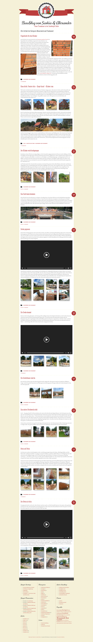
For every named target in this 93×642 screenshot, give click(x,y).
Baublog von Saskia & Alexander (46, 23)
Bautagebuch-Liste (62, 589)
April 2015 (24, 626)
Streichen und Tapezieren (45, 614)
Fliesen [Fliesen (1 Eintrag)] (70, 611)
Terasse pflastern (25, 591)
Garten (42, 599)
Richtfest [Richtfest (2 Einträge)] (59, 621)
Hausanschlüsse (43, 603)
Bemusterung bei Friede (42, 39)
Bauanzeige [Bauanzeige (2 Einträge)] (59, 610)
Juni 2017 (24, 621)
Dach (24, 143)
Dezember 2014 (25, 630)
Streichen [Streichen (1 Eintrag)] (70, 623)
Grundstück (43, 602)
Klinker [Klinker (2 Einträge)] (63, 616)
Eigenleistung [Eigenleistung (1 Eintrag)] (66, 611)
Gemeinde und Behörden (45, 600)
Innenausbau (43, 608)
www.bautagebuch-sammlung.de (64, 593)
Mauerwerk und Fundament (29, 79)
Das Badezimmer (30, 600)
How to (42, 606)
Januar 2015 (25, 629)
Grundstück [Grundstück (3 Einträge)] (65, 613)
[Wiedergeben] (22, 268)
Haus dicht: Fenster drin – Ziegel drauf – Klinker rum (37, 86)
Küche (42, 609)
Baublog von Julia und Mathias (64, 587)
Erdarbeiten (43, 594)
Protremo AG (61, 603)
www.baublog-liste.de (62, 591)
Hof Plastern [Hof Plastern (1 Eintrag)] (65, 614)
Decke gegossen (25, 229)
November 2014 (25, 632)
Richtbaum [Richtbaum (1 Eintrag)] (67, 620)
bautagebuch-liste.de (62, 590)
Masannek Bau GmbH (62, 602)
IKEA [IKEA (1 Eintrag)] (69, 614)
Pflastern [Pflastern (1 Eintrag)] (63, 620)
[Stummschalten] (68, 268)
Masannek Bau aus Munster (45, 626)
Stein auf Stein (25, 448)
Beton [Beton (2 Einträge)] (68, 610)
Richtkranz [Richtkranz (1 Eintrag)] (62, 621)
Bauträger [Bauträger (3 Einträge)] (64, 610)
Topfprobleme (25, 590)
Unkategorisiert (43, 616)
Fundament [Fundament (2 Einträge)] (59, 613)
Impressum (43, 624)
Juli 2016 (24, 623)
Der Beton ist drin (26, 501)
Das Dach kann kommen (28, 194)
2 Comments (23, 81)
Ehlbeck (42, 593)
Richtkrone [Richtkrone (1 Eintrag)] (66, 621)
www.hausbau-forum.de (63, 594)
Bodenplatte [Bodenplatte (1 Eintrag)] (58, 611)
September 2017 (25, 618)
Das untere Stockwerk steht (29, 409)
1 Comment (23, 373)
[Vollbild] (70, 268)
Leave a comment (24, 189)
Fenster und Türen (30, 143)
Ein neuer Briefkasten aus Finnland (28, 587)
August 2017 (25, 620)
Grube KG (60, 600)
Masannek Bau (43, 611)
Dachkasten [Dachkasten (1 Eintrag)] (62, 611)
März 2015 (24, 627)
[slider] (45, 268)
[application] (46, 255)
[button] (46, 255)
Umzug (42, 615)
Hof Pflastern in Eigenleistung (28, 589)
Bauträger (42, 589)
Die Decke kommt (26, 312)
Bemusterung (43, 590)
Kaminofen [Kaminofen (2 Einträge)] (59, 616)
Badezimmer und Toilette (45, 587)
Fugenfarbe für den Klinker (29, 36)
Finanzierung (43, 597)
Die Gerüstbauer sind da (28, 378)
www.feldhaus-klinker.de (45, 73)
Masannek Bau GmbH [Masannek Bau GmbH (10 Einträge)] (63, 618)
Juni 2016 (24, 624)
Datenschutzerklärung (44, 623)
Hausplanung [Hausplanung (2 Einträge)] (60, 615)
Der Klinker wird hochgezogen (30, 150)
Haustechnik (43, 605)
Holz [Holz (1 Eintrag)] (67, 614)
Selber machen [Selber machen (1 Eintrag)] (66, 623)
